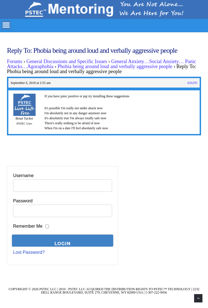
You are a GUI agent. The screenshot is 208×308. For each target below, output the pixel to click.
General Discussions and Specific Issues (66, 61)
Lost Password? (29, 252)
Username (23, 175)
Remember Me (28, 226)
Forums (14, 61)
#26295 (192, 83)
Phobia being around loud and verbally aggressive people (115, 66)
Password (23, 200)
